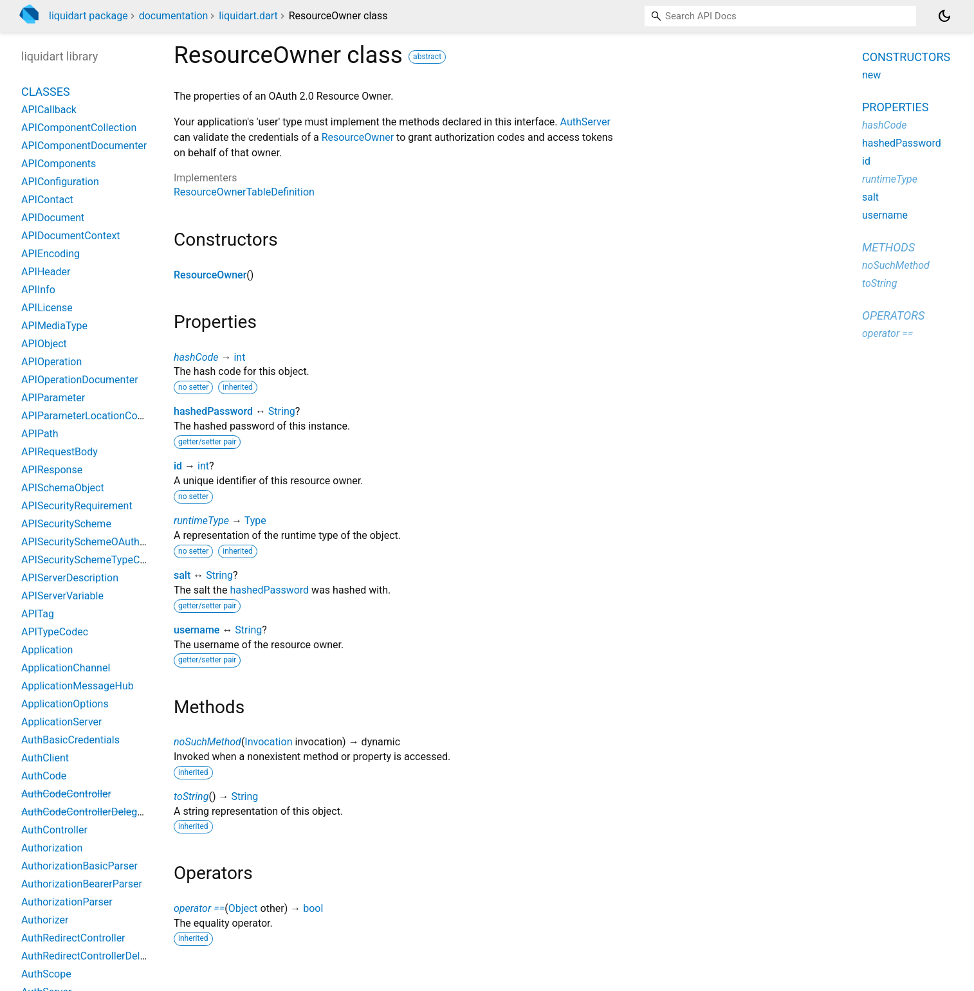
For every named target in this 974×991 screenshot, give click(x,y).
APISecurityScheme (66, 524)
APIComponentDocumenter (84, 146)
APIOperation (51, 362)
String (281, 411)
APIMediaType (54, 326)
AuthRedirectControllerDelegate (93, 956)
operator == (199, 908)
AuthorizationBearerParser (81, 884)
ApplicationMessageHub (77, 686)
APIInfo (38, 290)
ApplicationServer (61, 722)
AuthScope (46, 974)
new (871, 75)
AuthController (54, 830)
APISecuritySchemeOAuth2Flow (94, 542)
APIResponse (51, 470)
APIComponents (58, 164)
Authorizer (44, 920)
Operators (893, 315)
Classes (45, 91)
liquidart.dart (248, 16)
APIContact (47, 200)
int (239, 357)
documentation (173, 16)
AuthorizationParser (67, 902)
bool (313, 908)
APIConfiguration (60, 182)
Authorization (51, 848)
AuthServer (585, 122)
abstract (427, 56)
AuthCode (43, 776)
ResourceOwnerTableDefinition (244, 192)
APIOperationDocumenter (79, 380)
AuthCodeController (66, 794)
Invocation (268, 742)
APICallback (49, 110)
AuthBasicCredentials (70, 740)
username (196, 630)
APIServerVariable (62, 596)
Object (243, 908)
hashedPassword (213, 411)
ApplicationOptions (65, 704)
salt (182, 575)
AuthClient (45, 758)
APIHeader (45, 272)
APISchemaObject (62, 488)
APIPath (40, 434)
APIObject (44, 344)
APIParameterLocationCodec (87, 416)
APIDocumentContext (70, 236)
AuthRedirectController (73, 938)
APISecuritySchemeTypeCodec (91, 560)
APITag (37, 614)
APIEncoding (50, 254)
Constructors (906, 57)
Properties (895, 107)
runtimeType (201, 520)
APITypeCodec (54, 632)
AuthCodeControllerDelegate (86, 812)
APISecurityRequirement (77, 506)
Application (47, 650)
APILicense (47, 308)
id (178, 466)
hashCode (196, 357)
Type (255, 520)
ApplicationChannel (65, 668)
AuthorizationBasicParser (79, 866)
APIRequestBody (59, 452)
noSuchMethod (207, 742)
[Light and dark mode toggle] (944, 16)
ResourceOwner (358, 137)
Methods (888, 247)
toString (191, 796)
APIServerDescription (69, 578)
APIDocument (52, 218)
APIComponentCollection (78, 128)
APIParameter (53, 398)
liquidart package (88, 16)
